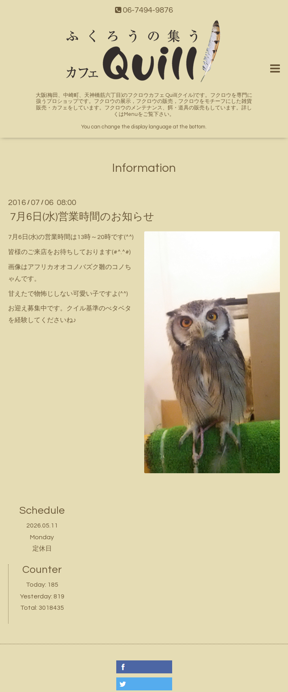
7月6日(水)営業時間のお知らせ (82, 216)
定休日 (42, 548)
